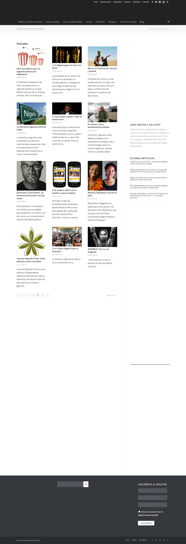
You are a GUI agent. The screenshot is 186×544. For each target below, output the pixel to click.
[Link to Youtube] (164, 2)
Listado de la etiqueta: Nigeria (31, 28)
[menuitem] (96, 2)
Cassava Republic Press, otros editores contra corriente (31, 260)
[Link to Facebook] (152, 2)
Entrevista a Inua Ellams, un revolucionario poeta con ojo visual (31, 195)
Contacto (146, 2)
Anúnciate (136, 2)
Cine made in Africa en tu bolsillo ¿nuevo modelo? (64, 191)
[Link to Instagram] (160, 2)
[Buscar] (167, 22)
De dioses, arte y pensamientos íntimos (98, 125)
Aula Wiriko (118, 2)
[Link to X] (156, 2)
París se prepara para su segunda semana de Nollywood (28, 71)
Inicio (96, 2)
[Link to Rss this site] (167, 2)
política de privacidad (148, 515)
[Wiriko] (36, 11)
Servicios (127, 2)
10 (43, 295)
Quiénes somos (105, 2)
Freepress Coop (34, 540)
